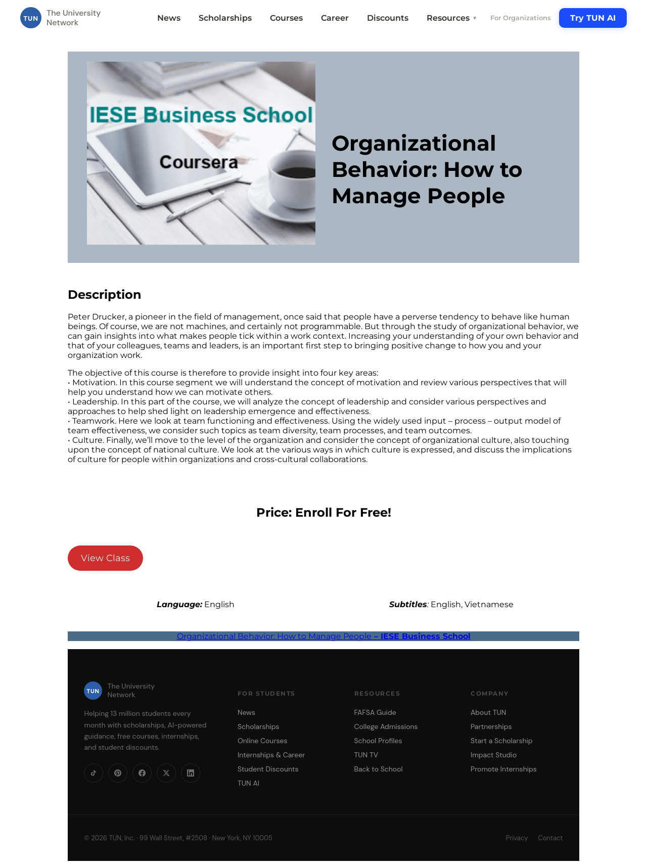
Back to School (378, 768)
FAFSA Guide (375, 712)
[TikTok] (93, 773)
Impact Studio (494, 754)
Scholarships (225, 18)
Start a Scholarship (502, 740)
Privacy (517, 838)
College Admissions (386, 726)
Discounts (387, 18)
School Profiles (378, 740)
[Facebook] (142, 773)
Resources (452, 18)
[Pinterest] (117, 773)
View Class (105, 558)
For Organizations (520, 18)
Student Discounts (268, 768)
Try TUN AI (593, 18)
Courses (286, 18)
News (168, 18)
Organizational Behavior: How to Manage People (324, 636)
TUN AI (248, 783)
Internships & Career (271, 754)
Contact (550, 838)
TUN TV (366, 754)
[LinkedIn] (190, 773)
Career (335, 18)
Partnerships (491, 726)
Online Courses (263, 740)
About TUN (488, 712)
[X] (166, 773)
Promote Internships (504, 768)
